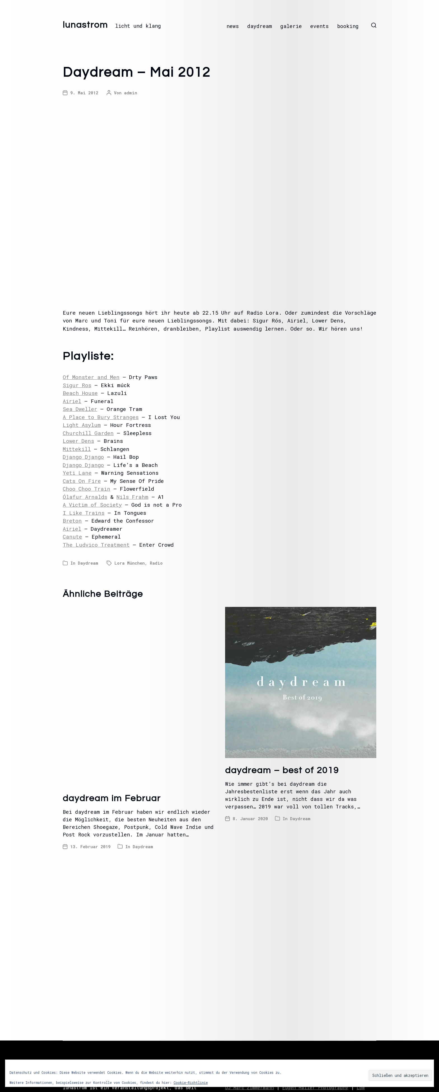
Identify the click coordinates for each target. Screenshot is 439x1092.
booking (348, 26)
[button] (373, 25)
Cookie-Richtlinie (191, 1082)
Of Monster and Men (91, 376)
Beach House (80, 392)
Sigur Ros (77, 385)
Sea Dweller (80, 408)
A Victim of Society (92, 504)
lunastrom (85, 25)
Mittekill (77, 448)
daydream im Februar (112, 798)
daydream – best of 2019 (282, 770)
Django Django (83, 456)
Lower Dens (78, 440)
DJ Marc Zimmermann (249, 1087)
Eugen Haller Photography (315, 1087)
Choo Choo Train (86, 488)
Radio (156, 563)
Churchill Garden (88, 432)
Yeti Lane (77, 472)
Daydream (88, 563)
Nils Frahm (132, 496)
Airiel (72, 400)
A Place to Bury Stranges (101, 416)
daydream (259, 26)
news (232, 26)
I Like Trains (83, 512)
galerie (291, 26)
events (319, 26)
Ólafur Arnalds (85, 496)
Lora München (130, 563)
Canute (72, 536)
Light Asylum (82, 424)
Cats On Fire (82, 480)
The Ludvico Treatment (96, 544)
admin (130, 92)
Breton (72, 520)
